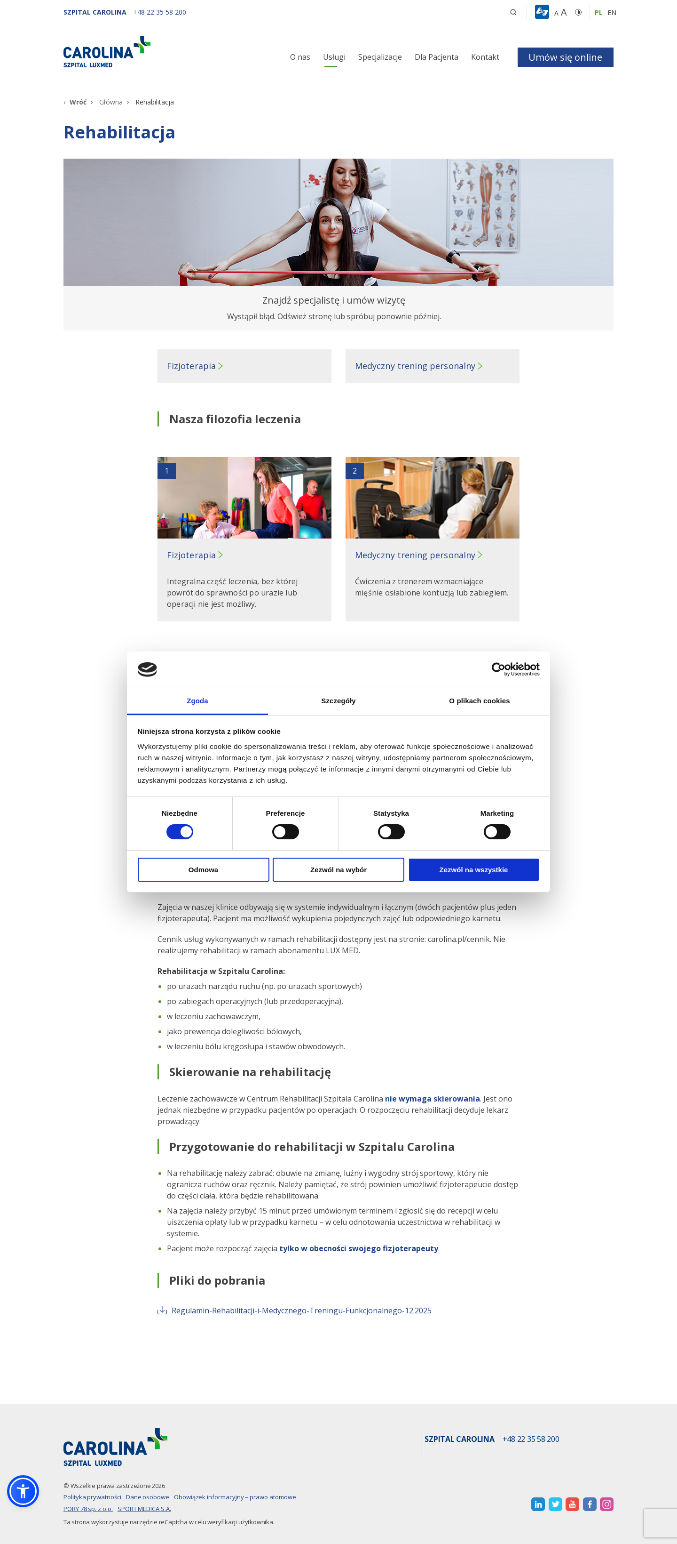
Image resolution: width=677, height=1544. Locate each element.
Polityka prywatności (92, 1497)
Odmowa (203, 870)
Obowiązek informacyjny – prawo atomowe (235, 1497)
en (611, 12)
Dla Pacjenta (436, 57)
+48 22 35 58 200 (531, 1439)
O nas (300, 57)
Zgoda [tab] (197, 701)
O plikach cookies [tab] (479, 701)
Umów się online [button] (565, 57)
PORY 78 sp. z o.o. (88, 1508)
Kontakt (485, 57)
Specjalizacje (380, 57)
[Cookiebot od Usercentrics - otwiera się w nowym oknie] (498, 669)
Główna (111, 101)
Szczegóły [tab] (338, 701)
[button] (543, 12)
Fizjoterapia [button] (191, 365)
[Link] (150, 51)
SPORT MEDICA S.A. (144, 1508)
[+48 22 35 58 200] (159, 12)
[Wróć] (75, 101)
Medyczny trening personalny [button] (415, 365)
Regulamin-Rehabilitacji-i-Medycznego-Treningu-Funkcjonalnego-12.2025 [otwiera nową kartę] (294, 1310)
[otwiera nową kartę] (538, 1504)
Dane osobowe (147, 1497)
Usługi (334, 57)
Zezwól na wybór (338, 870)
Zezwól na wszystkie (474, 870)
